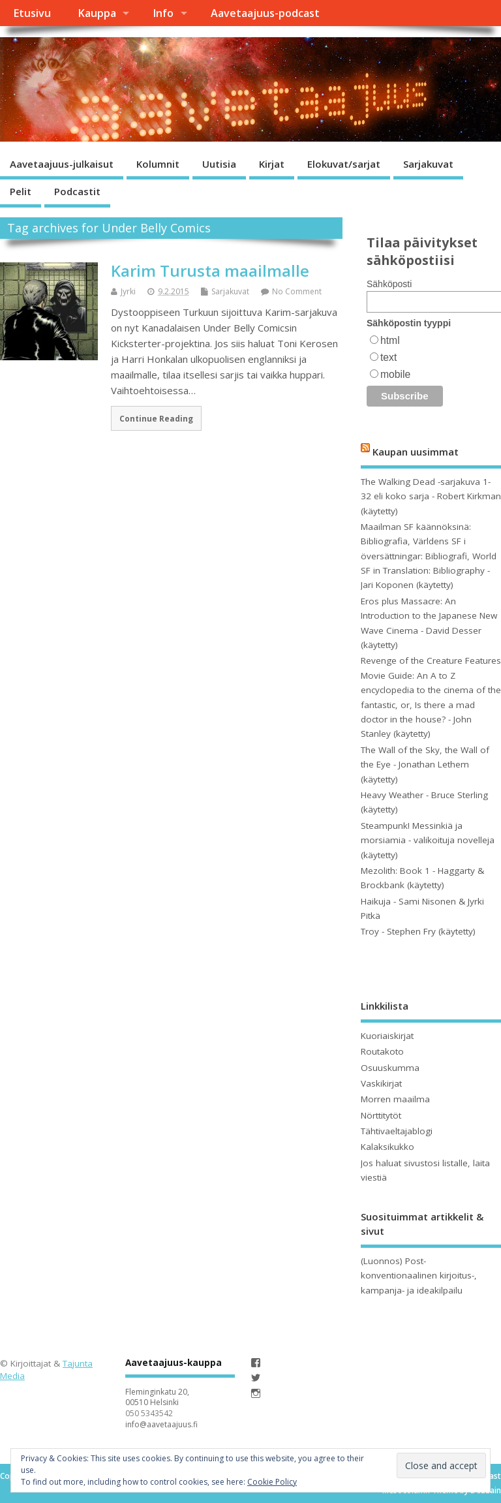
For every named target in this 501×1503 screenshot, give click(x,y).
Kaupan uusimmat (415, 451)
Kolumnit (157, 163)
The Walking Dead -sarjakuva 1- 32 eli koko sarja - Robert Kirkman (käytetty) (431, 496)
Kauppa (97, 13)
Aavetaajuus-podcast (265, 13)
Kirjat (271, 163)
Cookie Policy (272, 1481)
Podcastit (77, 191)
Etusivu (32, 13)
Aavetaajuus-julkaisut (62, 163)
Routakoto (382, 1051)
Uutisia (219, 163)
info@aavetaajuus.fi (161, 1424)
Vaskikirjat (381, 1083)
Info (163, 13)
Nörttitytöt (381, 1115)
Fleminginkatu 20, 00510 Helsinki (157, 1397)
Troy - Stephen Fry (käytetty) (418, 931)
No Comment (297, 291)
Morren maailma (395, 1099)
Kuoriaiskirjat (387, 1036)
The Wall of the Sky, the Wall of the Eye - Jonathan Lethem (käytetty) (425, 764)
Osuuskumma (390, 1068)
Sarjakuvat (428, 163)
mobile (395, 374)
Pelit (20, 191)
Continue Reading (156, 418)
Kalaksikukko (387, 1147)
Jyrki (128, 291)
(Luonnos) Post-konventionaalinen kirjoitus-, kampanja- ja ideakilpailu (419, 1275)
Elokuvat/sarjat (343, 163)
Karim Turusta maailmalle (210, 270)
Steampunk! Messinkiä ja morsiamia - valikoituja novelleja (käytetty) (427, 840)
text (388, 357)
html (390, 340)
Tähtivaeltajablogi (397, 1131)
